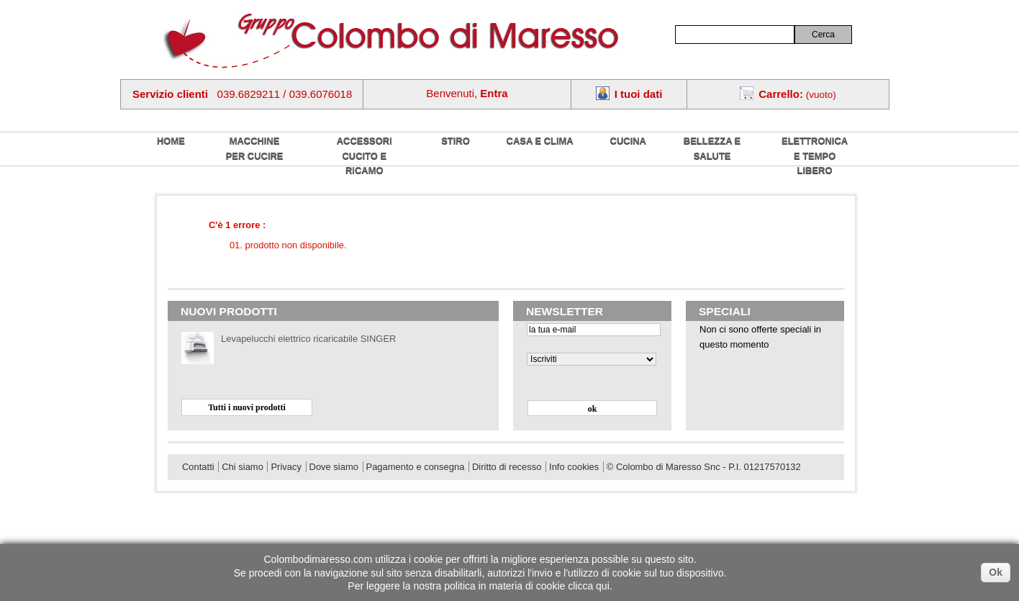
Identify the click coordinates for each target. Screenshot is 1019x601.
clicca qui (589, 586)
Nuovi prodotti (229, 311)
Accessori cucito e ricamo (364, 155)
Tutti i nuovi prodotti (247, 407)
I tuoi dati (639, 94)
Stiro (455, 140)
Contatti (198, 466)
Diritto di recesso (506, 466)
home (171, 140)
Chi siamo (242, 466)
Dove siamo (333, 466)
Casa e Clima (540, 140)
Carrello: (780, 94)
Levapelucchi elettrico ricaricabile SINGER (308, 338)
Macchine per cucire (255, 148)
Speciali (725, 311)
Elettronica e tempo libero (815, 155)
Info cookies (574, 466)
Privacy (286, 466)
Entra (493, 93)
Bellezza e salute (712, 148)
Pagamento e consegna (415, 466)
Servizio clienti (170, 94)
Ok (995, 572)
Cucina (628, 140)
